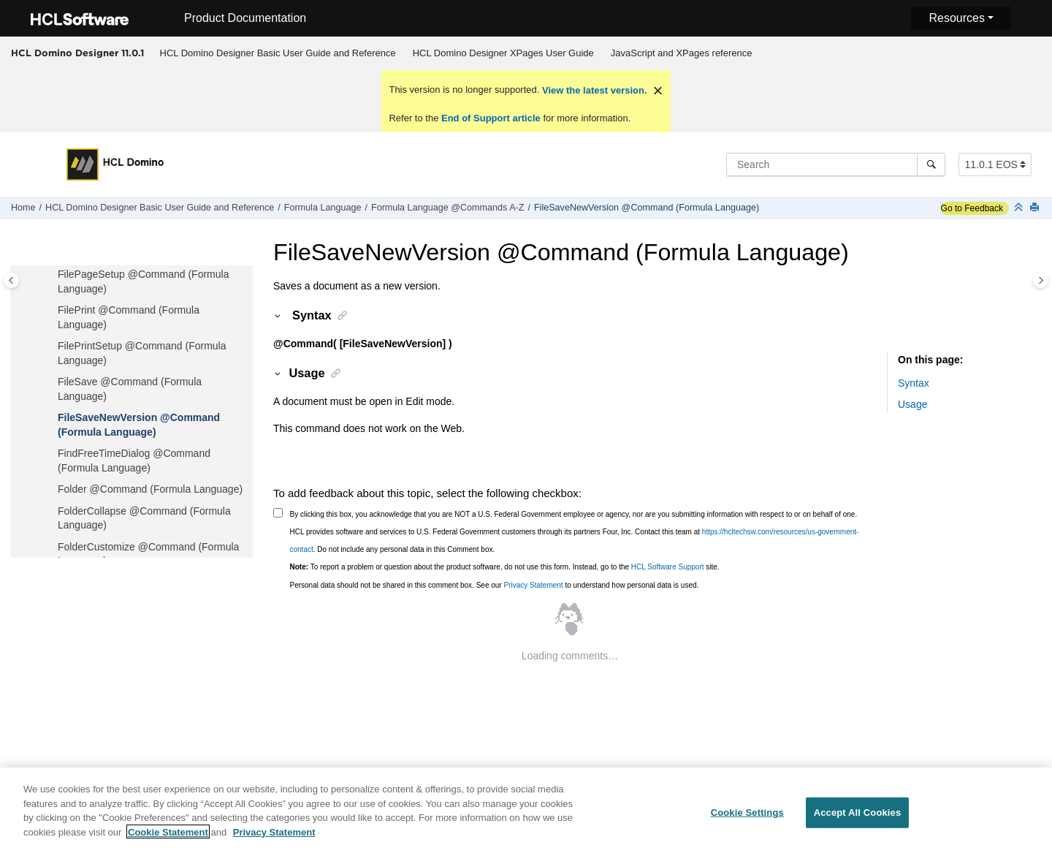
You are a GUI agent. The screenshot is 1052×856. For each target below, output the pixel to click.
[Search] (931, 164)
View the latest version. (593, 90)
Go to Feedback (972, 208)
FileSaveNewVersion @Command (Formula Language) (646, 207)
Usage (912, 404)
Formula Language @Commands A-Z (447, 207)
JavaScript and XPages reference (681, 53)
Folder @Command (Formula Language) (150, 489)
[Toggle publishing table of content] (11, 280)
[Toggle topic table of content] (1040, 280)
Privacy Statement (533, 585)
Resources (956, 18)
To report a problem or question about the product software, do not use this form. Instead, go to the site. (505, 567)
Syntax (913, 383)
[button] (52, 275)
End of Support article (490, 118)
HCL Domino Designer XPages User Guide (503, 53)
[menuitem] (277, 53)
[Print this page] (1036, 208)
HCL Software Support (667, 567)
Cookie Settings (747, 819)
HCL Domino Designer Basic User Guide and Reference (278, 53)
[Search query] (835, 164)
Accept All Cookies (858, 819)
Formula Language (323, 207)
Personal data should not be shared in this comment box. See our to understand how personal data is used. (494, 585)
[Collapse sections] (1020, 208)
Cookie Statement (168, 838)
